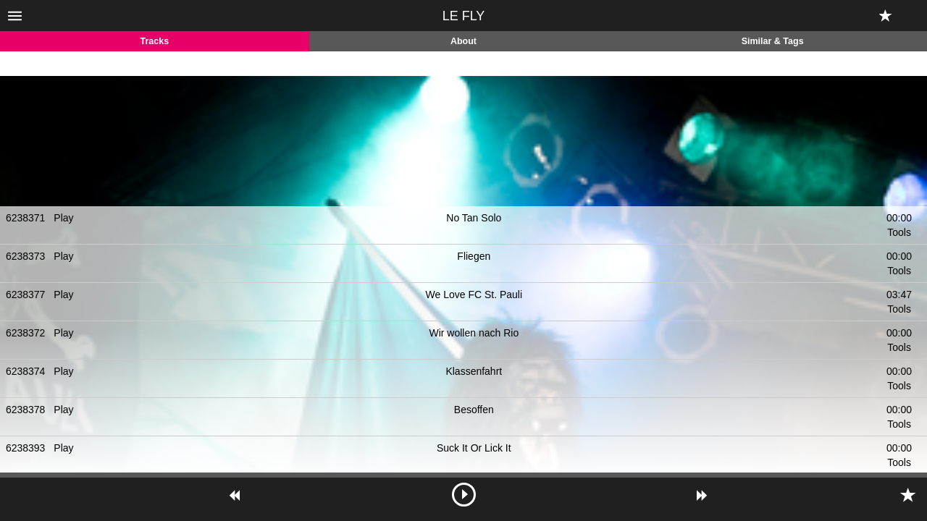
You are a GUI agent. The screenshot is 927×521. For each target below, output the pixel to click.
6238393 (26, 448)
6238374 (26, 371)
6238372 (26, 333)
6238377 (26, 294)
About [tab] (463, 41)
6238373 (26, 256)
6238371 (26, 218)
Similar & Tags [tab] (773, 41)
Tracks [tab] (154, 41)
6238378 (26, 409)
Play (63, 218)
